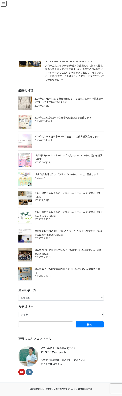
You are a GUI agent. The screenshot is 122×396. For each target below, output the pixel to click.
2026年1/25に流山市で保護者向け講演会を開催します (63, 117)
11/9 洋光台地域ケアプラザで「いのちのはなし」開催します (67, 174)
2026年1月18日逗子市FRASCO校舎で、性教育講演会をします (67, 136)
